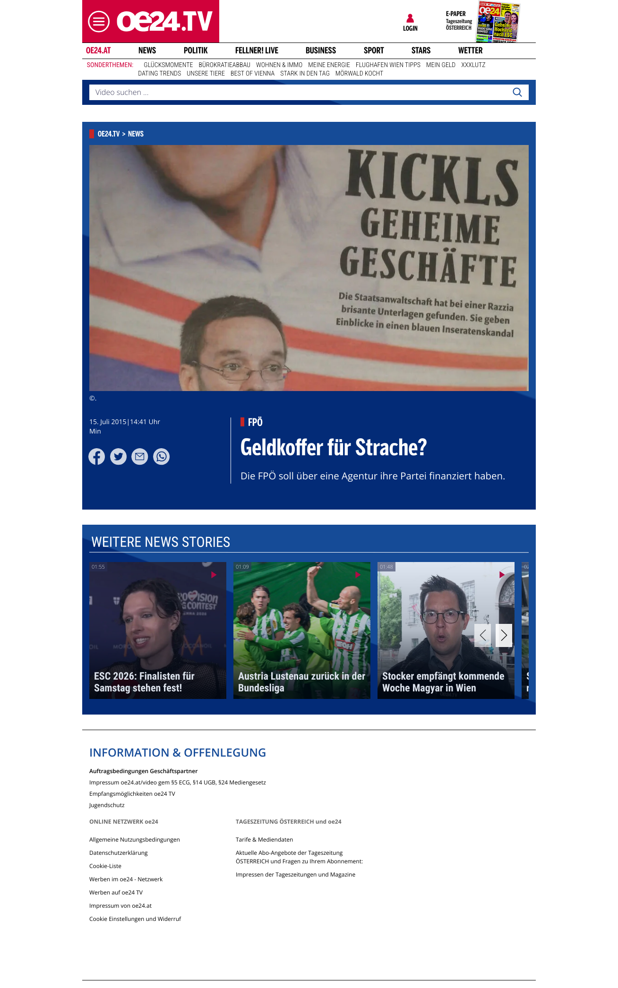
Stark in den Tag (305, 73)
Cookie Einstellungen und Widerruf (135, 919)
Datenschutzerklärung (118, 853)
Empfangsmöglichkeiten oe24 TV (132, 793)
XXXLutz (473, 65)
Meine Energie (329, 65)
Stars (421, 50)
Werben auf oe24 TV (116, 892)
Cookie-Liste (105, 866)
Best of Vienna (253, 73)
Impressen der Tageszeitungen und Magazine (295, 874)
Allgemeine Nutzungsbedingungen (134, 839)
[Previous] (482, 635)
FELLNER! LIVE (256, 50)
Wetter (470, 50)
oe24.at (98, 50)
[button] (96, 21)
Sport (374, 50)
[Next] (504, 635)
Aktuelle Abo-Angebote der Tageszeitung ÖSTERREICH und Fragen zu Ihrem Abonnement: (299, 857)
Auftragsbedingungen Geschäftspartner (143, 770)
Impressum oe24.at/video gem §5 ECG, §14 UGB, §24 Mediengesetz (177, 781)
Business (321, 50)
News (147, 50)
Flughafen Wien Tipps (388, 65)
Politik (196, 50)
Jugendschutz (107, 804)
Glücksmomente (168, 65)
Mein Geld (440, 65)
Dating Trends (159, 73)
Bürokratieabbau (224, 65)
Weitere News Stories (160, 542)
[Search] (517, 92)
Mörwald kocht (359, 73)
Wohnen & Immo (279, 65)
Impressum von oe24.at (120, 906)
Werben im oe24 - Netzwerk (126, 879)
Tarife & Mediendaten (264, 839)
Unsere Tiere (206, 73)
